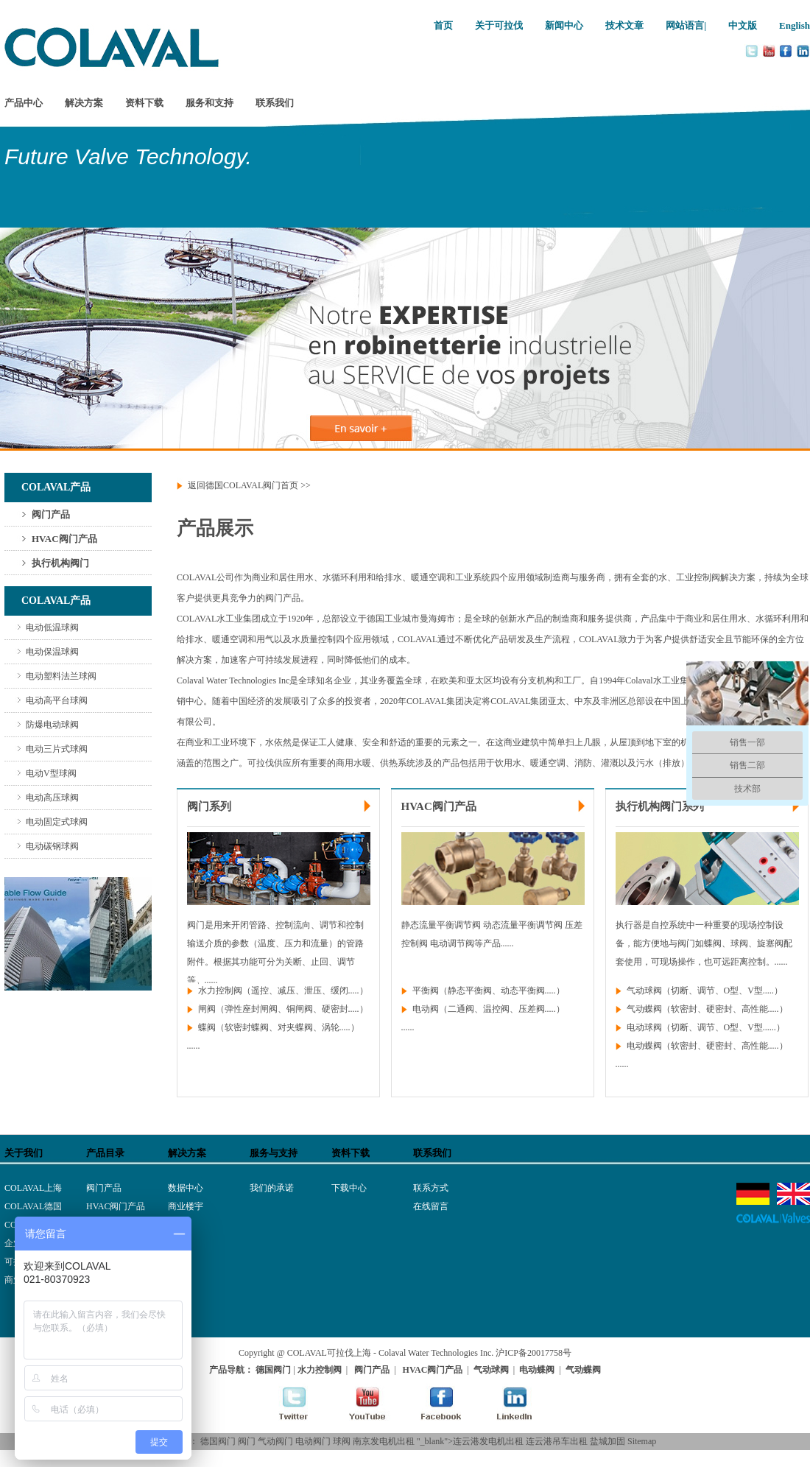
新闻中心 (564, 25)
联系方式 (430, 1188)
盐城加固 (607, 1441)
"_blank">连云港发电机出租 (470, 1441)
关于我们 (23, 1152)
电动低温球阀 (52, 627)
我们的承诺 (272, 1188)
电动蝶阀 (644, 1046)
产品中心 (23, 102)
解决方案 (84, 102)
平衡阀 (425, 990)
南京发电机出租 (384, 1441)
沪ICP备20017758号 (533, 1353)
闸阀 (207, 1009)
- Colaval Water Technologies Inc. (433, 1353)
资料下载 (144, 102)
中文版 (742, 25)
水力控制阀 (220, 990)
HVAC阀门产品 (64, 538)
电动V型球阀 (51, 773)
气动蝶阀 (644, 1009)
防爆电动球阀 (52, 725)
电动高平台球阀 (57, 700)
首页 (443, 25)
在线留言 (430, 1206)
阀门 (247, 1441)
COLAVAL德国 (33, 1206)
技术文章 (624, 25)
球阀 (342, 1441)
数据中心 (185, 1188)
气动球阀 (644, 990)
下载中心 (349, 1188)
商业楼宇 (185, 1206)
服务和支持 (209, 102)
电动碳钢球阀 (52, 846)
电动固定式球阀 (57, 822)
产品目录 (105, 1152)
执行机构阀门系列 (660, 806)
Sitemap (641, 1441)
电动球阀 (644, 1027)
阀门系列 (209, 806)
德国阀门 (218, 1441)
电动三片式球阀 (57, 749)
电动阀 (425, 1009)
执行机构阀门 (60, 563)
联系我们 (275, 102)
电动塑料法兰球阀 (61, 676)
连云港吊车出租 (557, 1441)
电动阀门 (313, 1441)
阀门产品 (51, 514)
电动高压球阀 (52, 797)
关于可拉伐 (499, 25)
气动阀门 (275, 1441)
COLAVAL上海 (33, 1188)
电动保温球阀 (52, 652)
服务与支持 (273, 1152)
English (794, 25)
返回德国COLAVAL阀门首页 (243, 485)
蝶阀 (207, 1027)
